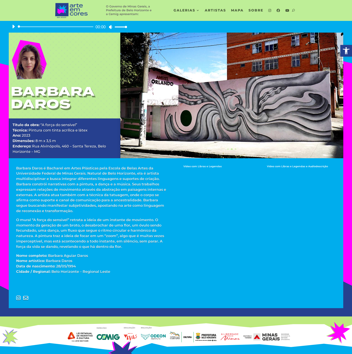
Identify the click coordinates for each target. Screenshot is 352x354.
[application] (68, 26)
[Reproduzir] (13, 26)
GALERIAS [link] (184, 10)
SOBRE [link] (256, 10)
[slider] (56, 26)
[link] (346, 51)
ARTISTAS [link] (215, 10)
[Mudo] (111, 27)
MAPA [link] (237, 10)
